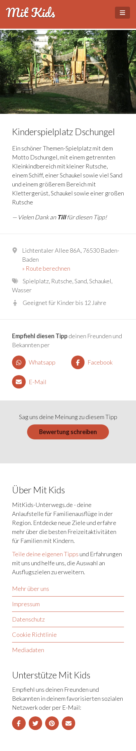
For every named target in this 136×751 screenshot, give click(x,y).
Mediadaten (28, 649)
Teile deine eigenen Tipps (45, 554)
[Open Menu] (122, 13)
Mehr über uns (30, 588)
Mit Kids (30, 13)
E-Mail (29, 382)
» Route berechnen (46, 268)
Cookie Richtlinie (34, 634)
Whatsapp (33, 362)
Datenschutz (28, 619)
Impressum (26, 604)
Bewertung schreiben (68, 431)
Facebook (92, 362)
